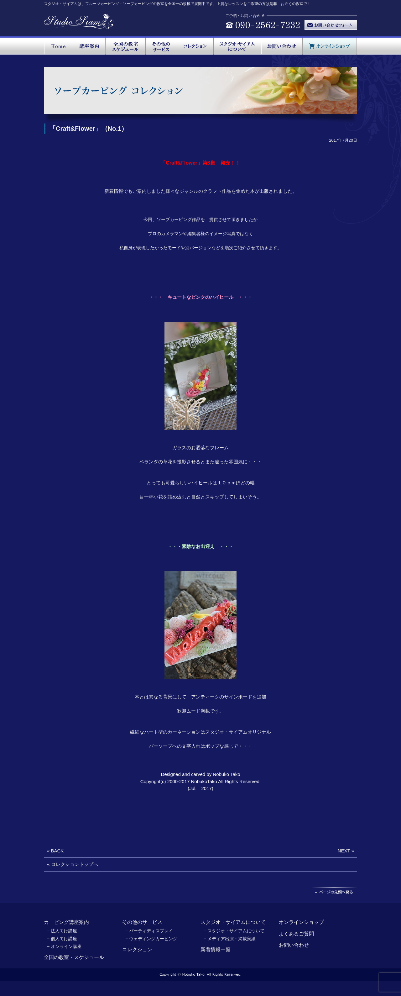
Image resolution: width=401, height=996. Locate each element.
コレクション (137, 949)
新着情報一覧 (215, 949)
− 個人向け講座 (62, 938)
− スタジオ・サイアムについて (234, 930)
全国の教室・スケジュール (74, 957)
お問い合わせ (294, 945)
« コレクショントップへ (72, 864)
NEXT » (346, 850)
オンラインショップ (301, 922)
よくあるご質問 (296, 933)
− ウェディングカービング (151, 938)
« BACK (55, 850)
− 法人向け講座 (62, 930)
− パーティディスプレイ (149, 930)
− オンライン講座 (64, 946)
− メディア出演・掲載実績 (230, 938)
